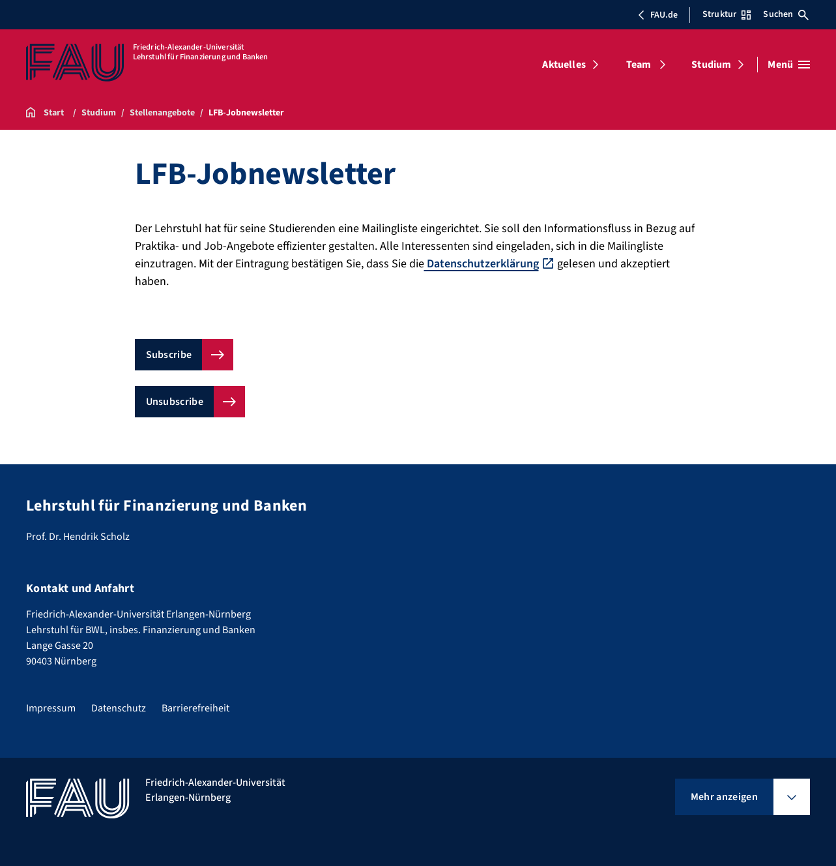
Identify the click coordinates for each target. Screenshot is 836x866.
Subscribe (169, 355)
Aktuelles (563, 64)
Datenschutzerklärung (481, 264)
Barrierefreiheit (195, 708)
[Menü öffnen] (789, 64)
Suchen (786, 14)
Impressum (51, 708)
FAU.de (657, 15)
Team (639, 64)
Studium (711, 64)
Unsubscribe (175, 402)
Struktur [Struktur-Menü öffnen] (726, 14)
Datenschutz (118, 708)
